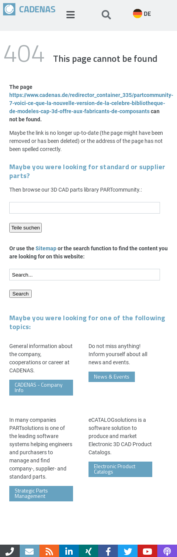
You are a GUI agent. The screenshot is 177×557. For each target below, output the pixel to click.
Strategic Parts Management (31, 493)
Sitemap (46, 248)
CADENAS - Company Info (39, 387)
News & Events (111, 376)
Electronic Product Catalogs (114, 468)
